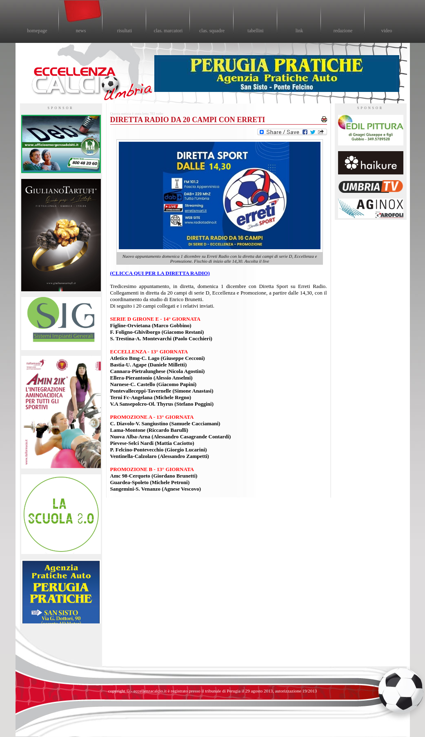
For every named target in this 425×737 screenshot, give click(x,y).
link (299, 31)
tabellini (255, 31)
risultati (124, 31)
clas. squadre (212, 31)
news (81, 31)
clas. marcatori (168, 31)
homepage (37, 31)
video (386, 31)
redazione (343, 31)
